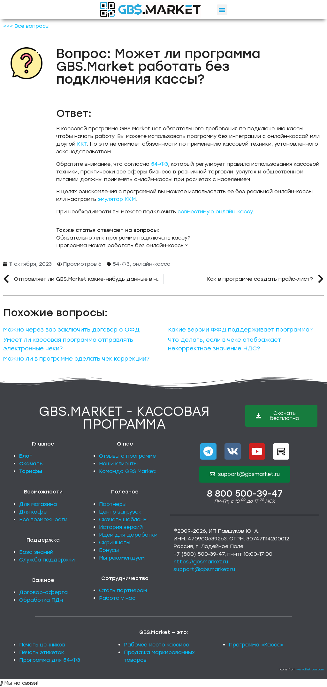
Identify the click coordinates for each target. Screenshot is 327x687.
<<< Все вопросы (26, 26)
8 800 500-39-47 (245, 493)
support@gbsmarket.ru (204, 569)
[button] (222, 9)
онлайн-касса (152, 264)
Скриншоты (114, 542)
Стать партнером (123, 590)
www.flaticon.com (310, 669)
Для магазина (38, 504)
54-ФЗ (159, 164)
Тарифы (30, 471)
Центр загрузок (120, 512)
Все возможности (43, 519)
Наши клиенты (118, 464)
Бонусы (109, 550)
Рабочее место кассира (156, 645)
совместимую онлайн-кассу (215, 212)
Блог (25, 456)
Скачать (31, 464)
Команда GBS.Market (127, 471)
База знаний (36, 552)
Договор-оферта (43, 592)
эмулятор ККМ (117, 199)
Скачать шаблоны (123, 519)
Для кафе (33, 512)
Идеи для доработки (128, 535)
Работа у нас (117, 598)
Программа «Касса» (256, 645)
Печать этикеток (41, 652)
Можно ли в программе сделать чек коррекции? (76, 358)
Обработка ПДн (41, 600)
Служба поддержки (47, 560)
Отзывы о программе (127, 456)
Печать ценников (42, 645)
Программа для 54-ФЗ (49, 660)
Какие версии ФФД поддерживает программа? (240, 329)
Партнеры (112, 504)
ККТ (82, 144)
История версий (121, 527)
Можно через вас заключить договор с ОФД (71, 329)
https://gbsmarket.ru (200, 562)
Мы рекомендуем (122, 558)
